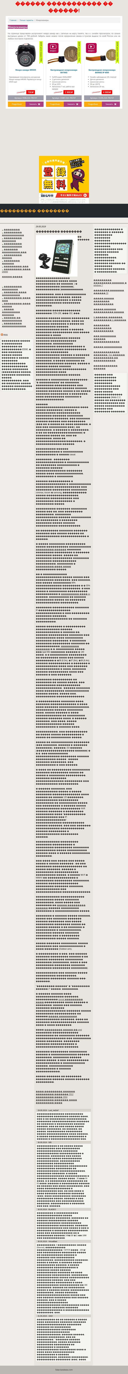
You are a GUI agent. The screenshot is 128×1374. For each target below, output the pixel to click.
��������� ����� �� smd (63, 1030)
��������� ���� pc (75, 594)
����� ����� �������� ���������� (104, 301)
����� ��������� (62, 1016)
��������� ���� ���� (53, 566)
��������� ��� (16, 266)
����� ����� (12, 277)
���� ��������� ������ (55, 1091)
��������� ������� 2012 (54, 1094)
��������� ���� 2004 (51, 1097)
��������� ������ (51, 549)
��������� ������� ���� (56, 1100)
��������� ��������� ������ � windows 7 (110, 283)
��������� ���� (49, 1103)
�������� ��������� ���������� (104, 328)
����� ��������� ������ (11, 312)
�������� (12, 229)
